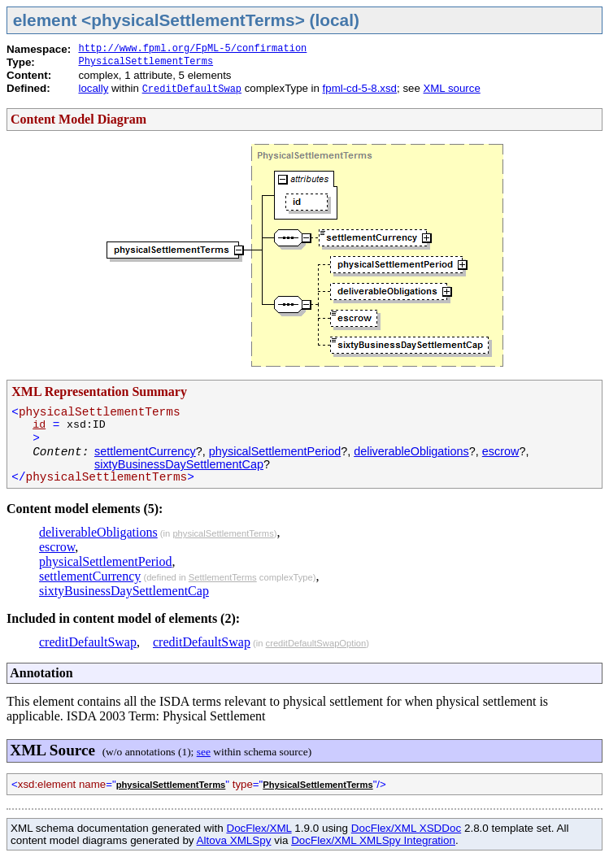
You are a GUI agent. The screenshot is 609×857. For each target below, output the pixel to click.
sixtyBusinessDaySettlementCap (178, 464)
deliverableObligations (411, 451)
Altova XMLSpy (234, 840)
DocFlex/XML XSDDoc (406, 828)
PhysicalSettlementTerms (145, 61)
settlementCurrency (145, 451)
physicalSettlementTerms (222, 533)
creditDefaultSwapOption (316, 643)
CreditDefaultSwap (191, 89)
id (39, 425)
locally (93, 88)
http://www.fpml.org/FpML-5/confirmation (192, 48)
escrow (501, 451)
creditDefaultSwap (88, 642)
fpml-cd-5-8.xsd (360, 88)
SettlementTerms (223, 577)
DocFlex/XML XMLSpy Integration (373, 840)
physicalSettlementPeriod (275, 451)
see (204, 752)
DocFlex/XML (258, 828)
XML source (451, 88)
